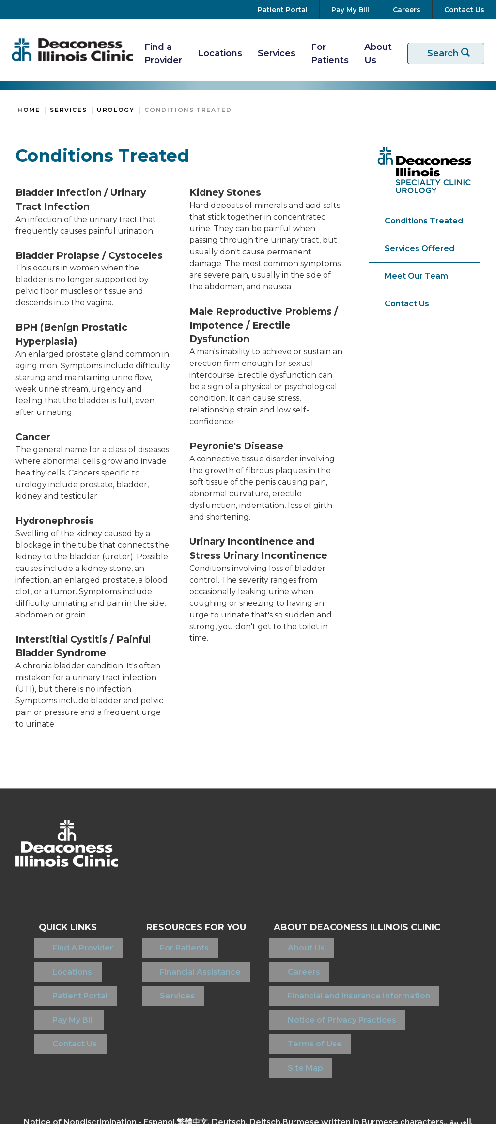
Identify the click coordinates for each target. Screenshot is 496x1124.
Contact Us (407, 303)
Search (451, 53)
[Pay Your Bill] (350, 9)
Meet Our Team (416, 276)
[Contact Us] (462, 9)
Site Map (283, 1021)
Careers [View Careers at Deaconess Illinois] (281, 959)
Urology (115, 109)
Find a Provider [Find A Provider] (163, 53)
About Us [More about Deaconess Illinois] (378, 53)
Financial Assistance (173, 959)
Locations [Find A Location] (220, 53)
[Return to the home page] (72, 49)
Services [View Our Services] (276, 53)
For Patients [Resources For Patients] (330, 53)
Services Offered (419, 248)
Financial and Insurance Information (336, 974)
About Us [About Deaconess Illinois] (283, 943)
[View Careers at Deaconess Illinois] (406, 9)
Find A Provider (69, 943)
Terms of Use (292, 1005)
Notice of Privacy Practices (319, 990)
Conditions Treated (188, 109)
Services (68, 109)
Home (28, 109)
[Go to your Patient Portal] (282, 9)
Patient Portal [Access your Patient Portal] (66, 974)
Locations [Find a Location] (58, 959)
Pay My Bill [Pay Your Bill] (59, 990)
